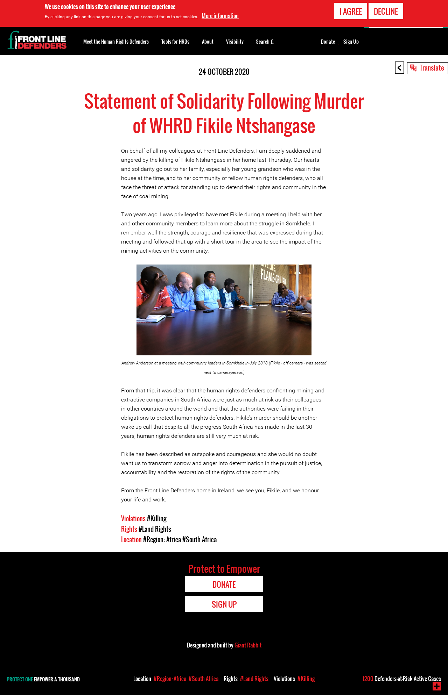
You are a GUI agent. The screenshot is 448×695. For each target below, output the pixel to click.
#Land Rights (155, 529)
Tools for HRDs (175, 41)
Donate (328, 41)
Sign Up (351, 41)
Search (265, 41)
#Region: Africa (162, 539)
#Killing (156, 518)
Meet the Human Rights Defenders (116, 41)
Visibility (235, 41)
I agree (351, 11)
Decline (386, 11)
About (208, 41)
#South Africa (199, 539)
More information (220, 16)
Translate (432, 67)
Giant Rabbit (247, 645)
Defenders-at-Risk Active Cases (402, 678)
